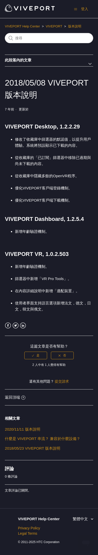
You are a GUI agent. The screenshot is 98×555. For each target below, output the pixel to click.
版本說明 (74, 26)
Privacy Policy (29, 528)
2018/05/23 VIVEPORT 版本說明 (32, 448)
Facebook (8, 325)
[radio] (35, 355)
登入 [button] (84, 9)
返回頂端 (15, 397)
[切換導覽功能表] (75, 9)
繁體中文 (81, 519)
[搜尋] (49, 38)
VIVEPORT (54, 26)
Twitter (15, 325)
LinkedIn (23, 325)
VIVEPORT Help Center (22, 26)
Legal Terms (27, 533)
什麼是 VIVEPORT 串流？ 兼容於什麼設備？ (42, 438)
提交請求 (62, 381)
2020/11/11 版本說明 (22, 429)
